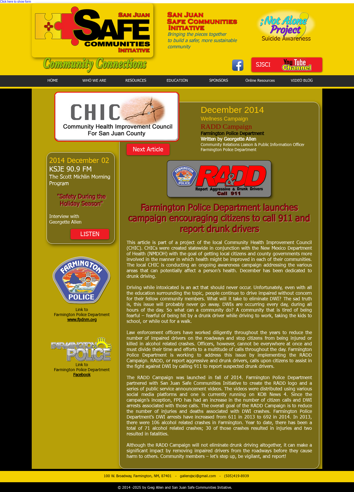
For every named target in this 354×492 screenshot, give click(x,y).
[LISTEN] (90, 234)
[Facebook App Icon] (237, 65)
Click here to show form (15, 1)
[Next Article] (148, 149)
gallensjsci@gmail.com (198, 476)
